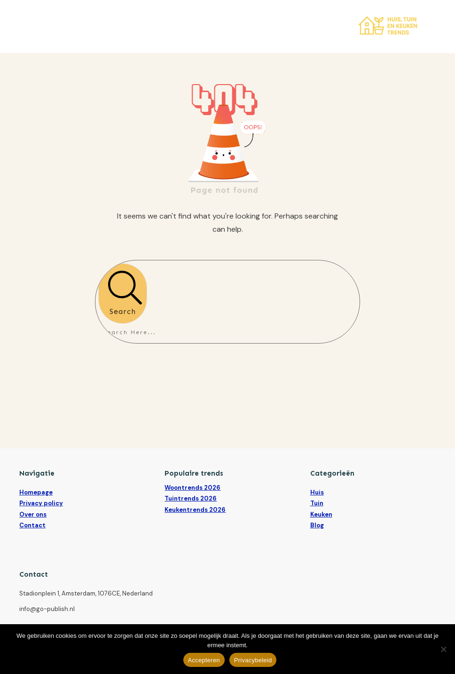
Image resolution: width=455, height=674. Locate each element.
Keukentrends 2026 (195, 510)
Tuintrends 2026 (191, 498)
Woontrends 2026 (192, 488)
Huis (317, 492)
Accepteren (204, 660)
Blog (317, 525)
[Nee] (443, 649)
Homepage (36, 492)
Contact (32, 525)
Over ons (33, 514)
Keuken (321, 514)
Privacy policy (41, 503)
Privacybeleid (253, 660)
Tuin (316, 503)
